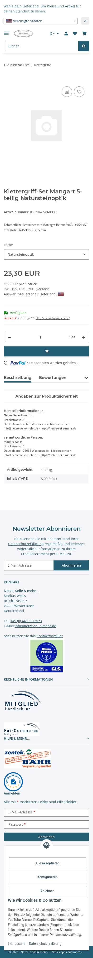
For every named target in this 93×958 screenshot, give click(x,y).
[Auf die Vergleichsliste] (67, 91)
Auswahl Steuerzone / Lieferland (34, 294)
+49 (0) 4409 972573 (26, 621)
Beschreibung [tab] (17, 377)
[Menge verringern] (9, 337)
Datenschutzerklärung (45, 944)
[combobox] (41, 21)
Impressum (16, 944)
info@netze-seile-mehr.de (35, 626)
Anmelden (46, 836)
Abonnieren (71, 565)
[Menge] (40, 337)
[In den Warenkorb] (7, 80)
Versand (42, 289)
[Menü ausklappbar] (6, 31)
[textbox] (40, 21)
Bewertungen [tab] (52, 377)
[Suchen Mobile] (41, 46)
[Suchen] (83, 46)
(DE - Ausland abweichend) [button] (52, 318)
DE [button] (52, 33)
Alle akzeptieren (47, 863)
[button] (66, 33)
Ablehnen (47, 891)
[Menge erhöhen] (83, 337)
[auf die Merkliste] (79, 91)
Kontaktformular (50, 636)
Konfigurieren (47, 877)
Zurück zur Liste (18, 65)
